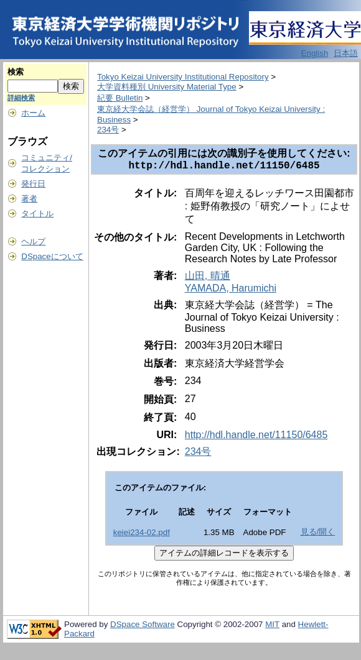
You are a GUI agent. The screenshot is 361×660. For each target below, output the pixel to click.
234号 (108, 129)
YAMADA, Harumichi (230, 290)
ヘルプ (33, 241)
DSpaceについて (52, 256)
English (315, 53)
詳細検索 (21, 97)
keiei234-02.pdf (141, 534)
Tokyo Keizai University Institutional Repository (183, 76)
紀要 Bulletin (120, 98)
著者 (29, 198)
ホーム (33, 112)
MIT (272, 626)
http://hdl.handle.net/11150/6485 (256, 437)
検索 (15, 71)
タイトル (37, 213)
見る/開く (318, 534)
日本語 (346, 53)
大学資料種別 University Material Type (167, 86)
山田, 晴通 (207, 278)
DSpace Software (142, 626)
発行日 (33, 183)
